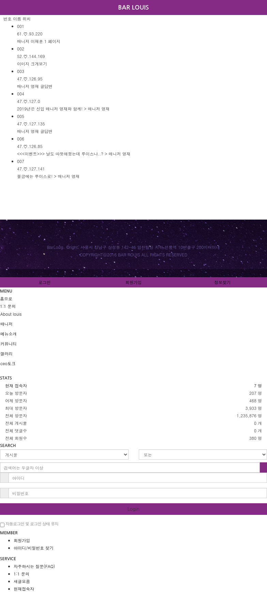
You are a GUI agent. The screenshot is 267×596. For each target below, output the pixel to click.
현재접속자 (24, 589)
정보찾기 (222, 282)
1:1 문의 (21, 574)
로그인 (45, 282)
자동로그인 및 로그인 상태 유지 (29, 524)
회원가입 (133, 282)
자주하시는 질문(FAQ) (34, 566)
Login (134, 509)
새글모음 (22, 581)
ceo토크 (8, 363)
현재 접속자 (16, 385)
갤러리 (6, 353)
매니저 (6, 324)
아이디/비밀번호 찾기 (34, 548)
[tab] (133, 314)
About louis (10, 314)
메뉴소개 (8, 334)
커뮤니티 (8, 343)
